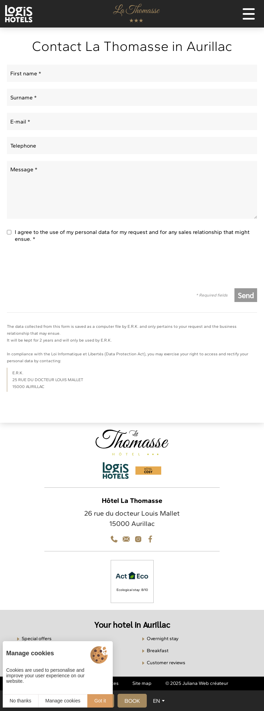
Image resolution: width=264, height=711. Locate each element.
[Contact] (138, 539)
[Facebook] (150, 539)
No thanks (20, 700)
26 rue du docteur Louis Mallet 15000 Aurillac (132, 518)
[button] (132, 701)
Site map (142, 683)
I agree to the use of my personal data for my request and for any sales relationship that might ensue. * (132, 235)
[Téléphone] (114, 539)
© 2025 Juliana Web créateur (196, 683)
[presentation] (59, 268)
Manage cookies (62, 700)
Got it (100, 700)
